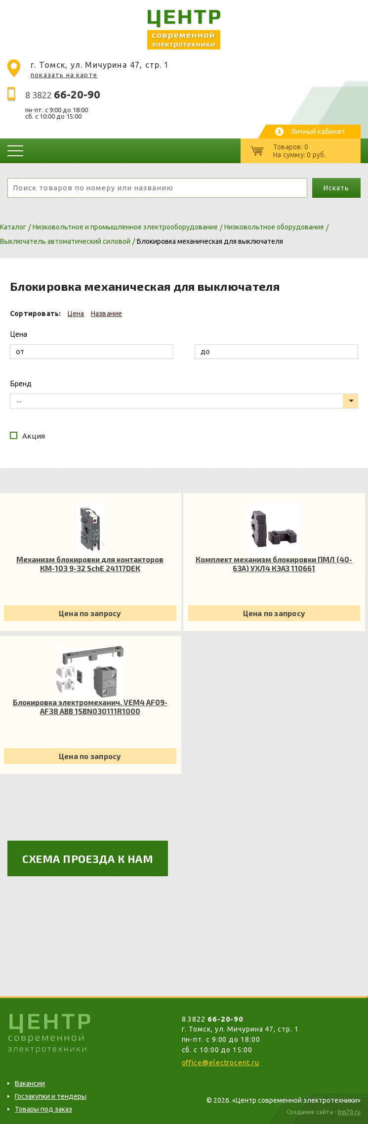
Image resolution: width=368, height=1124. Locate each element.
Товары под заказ (43, 1109)
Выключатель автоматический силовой (65, 241)
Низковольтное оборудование (274, 227)
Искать (336, 188)
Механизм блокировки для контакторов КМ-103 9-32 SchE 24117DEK (90, 564)
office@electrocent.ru (220, 1063)
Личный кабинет (318, 131)
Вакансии (30, 1083)
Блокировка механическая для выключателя (210, 241)
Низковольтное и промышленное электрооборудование (125, 227)
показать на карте (64, 74)
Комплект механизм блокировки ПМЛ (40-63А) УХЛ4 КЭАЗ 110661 (274, 564)
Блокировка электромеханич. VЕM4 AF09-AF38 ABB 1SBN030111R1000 (90, 707)
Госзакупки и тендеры (50, 1096)
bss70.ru (349, 1112)
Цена (76, 313)
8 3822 (62, 95)
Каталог (13, 227)
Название (107, 313)
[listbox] (184, 401)
